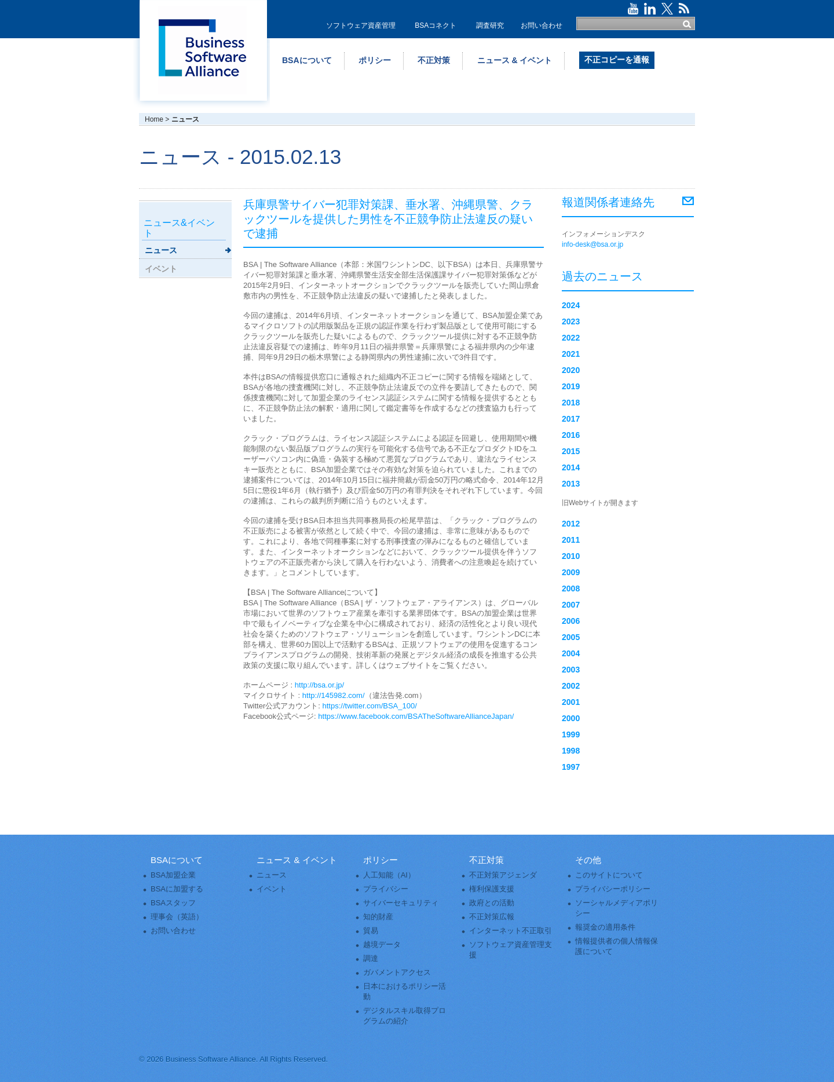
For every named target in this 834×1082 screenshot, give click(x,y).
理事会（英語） (177, 916)
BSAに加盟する (177, 888)
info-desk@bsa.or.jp (592, 244)
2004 (571, 653)
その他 (588, 860)
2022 (571, 337)
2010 (571, 556)
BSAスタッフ (173, 902)
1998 (571, 750)
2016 (571, 435)
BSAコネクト (435, 25)
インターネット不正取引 (510, 930)
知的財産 (378, 916)
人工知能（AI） (389, 875)
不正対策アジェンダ (503, 875)
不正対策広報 (491, 916)
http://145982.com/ (333, 695)
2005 (571, 637)
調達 (370, 958)
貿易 (370, 930)
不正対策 (434, 60)
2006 (571, 621)
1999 (571, 734)
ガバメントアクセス (397, 972)
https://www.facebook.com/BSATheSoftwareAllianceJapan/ (416, 716)
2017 (571, 418)
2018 (571, 402)
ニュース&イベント (179, 228)
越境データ (382, 944)
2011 (571, 539)
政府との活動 (491, 902)
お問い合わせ (541, 25)
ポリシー (375, 60)
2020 (571, 370)
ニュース (161, 250)
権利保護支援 (491, 888)
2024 (571, 305)
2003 (571, 669)
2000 (571, 718)
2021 (571, 354)
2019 (571, 386)
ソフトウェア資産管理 (361, 25)
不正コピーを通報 (616, 59)
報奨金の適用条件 (605, 927)
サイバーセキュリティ (400, 902)
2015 (571, 451)
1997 (571, 767)
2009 (571, 572)
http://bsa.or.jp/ (319, 685)
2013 (571, 483)
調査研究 (490, 25)
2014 (571, 467)
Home (154, 119)
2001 (571, 702)
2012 (571, 523)
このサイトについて (609, 875)
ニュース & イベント (515, 60)
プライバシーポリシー (612, 888)
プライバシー (385, 888)
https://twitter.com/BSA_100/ (370, 705)
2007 (571, 604)
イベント (161, 268)
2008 (571, 588)
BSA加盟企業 (173, 875)
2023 (571, 321)
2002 (571, 685)
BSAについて (307, 60)
